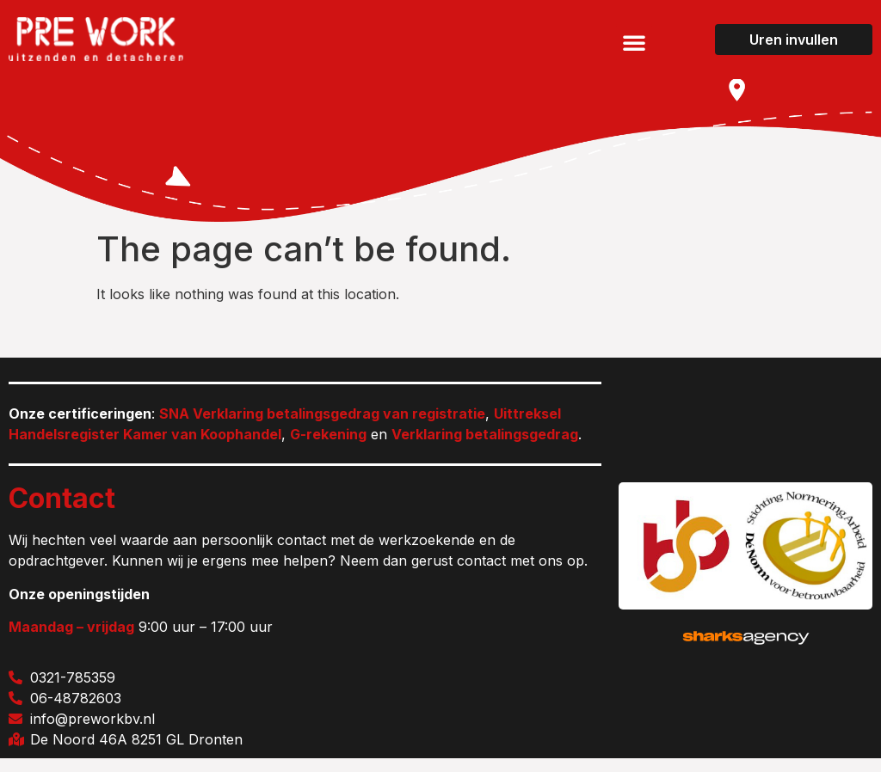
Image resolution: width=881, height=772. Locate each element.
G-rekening (328, 447)
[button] (634, 42)
